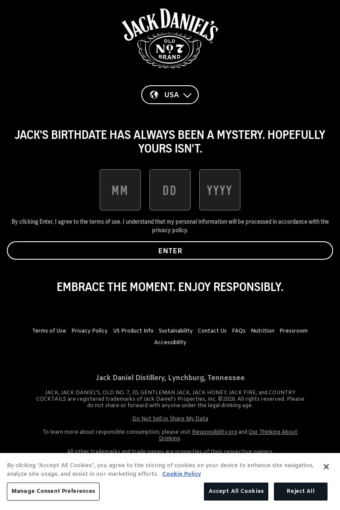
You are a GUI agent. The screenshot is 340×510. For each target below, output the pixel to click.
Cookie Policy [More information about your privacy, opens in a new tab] (181, 474)
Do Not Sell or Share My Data (170, 419)
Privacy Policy (89, 331)
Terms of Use (49, 331)
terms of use (104, 221)
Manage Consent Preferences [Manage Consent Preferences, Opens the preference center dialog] (53, 491)
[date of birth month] (120, 189)
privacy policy (169, 230)
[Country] (170, 94)
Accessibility (170, 342)
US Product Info (133, 331)
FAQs (239, 331)
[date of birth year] (219, 189)
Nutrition (262, 331)
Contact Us (212, 331)
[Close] (326, 466)
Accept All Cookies (236, 491)
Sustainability (176, 331)
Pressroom (293, 331)
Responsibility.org (214, 432)
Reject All (300, 491)
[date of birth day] (170, 189)
